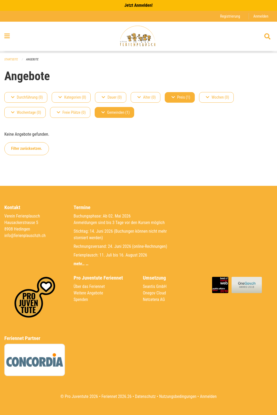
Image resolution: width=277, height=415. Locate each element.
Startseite (11, 59)
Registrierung (229, 16)
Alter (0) (146, 97)
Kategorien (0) (72, 97)
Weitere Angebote (89, 293)
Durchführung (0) (27, 97)
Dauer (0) (112, 97)
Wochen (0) (217, 97)
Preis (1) (181, 97)
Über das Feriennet (89, 286)
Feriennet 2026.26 (115, 396)
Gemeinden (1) (115, 112)
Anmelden (260, 16)
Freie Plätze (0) (71, 112)
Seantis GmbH (155, 286)
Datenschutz (145, 396)
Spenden (81, 299)
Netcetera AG (154, 299)
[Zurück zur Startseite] (138, 37)
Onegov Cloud (155, 293)
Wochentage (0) (26, 112)
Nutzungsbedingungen (178, 396)
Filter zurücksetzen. (26, 148)
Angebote (33, 59)
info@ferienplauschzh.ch (25, 235)
